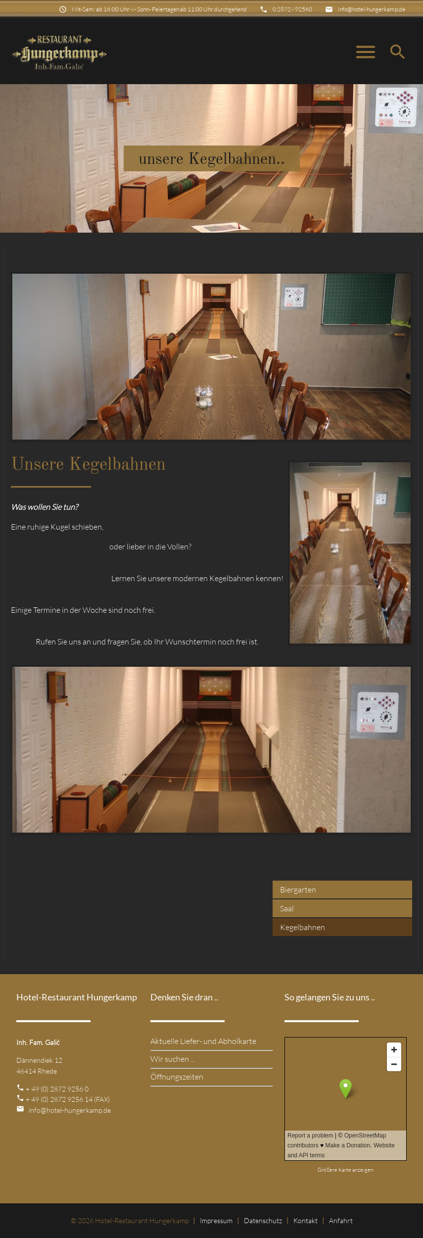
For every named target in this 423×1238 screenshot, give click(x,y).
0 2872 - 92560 (292, 9)
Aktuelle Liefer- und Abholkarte (203, 1041)
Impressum (216, 1220)
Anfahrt (341, 1220)
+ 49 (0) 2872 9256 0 (57, 1089)
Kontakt (305, 1220)
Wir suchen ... (172, 1059)
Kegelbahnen (302, 927)
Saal (287, 908)
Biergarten (298, 889)
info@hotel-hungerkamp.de (371, 9)
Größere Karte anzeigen (346, 1169)
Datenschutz (263, 1220)
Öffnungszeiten (176, 1077)
